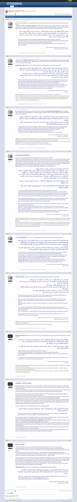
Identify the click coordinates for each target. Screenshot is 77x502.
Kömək (19, 500)
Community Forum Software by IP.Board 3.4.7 (66, 500)
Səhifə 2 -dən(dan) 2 (10, 14)
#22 (70, 56)
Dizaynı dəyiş (8, 500)
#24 (70, 151)
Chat (21, 6)
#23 (70, 107)
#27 (70, 331)
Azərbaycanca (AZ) (14, 500)
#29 (70, 440)
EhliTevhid (6, 498)
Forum (12, 6)
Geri (6, 14)
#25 (70, 233)
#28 (70, 379)
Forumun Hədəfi (70, 498)
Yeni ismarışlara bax (66, 6)
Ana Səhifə (7, 6)
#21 (70, 19)
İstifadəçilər (16, 6)
